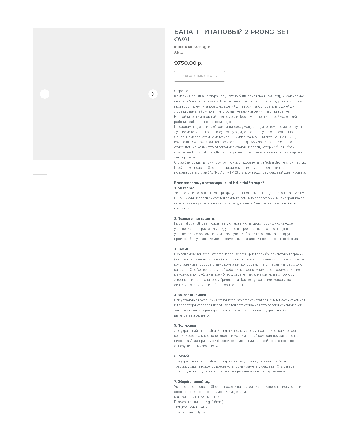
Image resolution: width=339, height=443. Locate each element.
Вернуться (19, 7)
